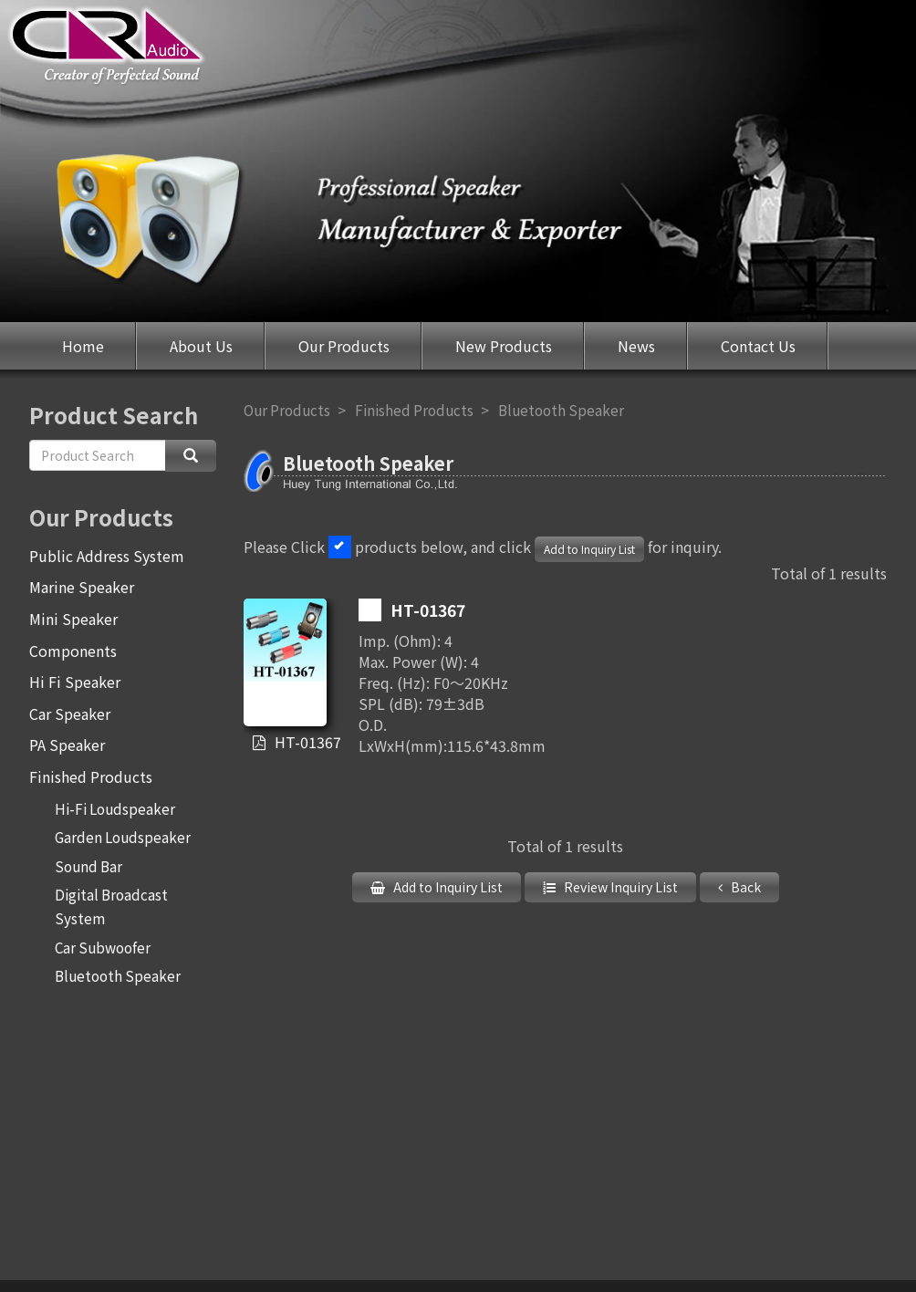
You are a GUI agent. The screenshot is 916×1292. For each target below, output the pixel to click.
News (636, 346)
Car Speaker (69, 713)
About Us (201, 346)
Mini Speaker (73, 619)
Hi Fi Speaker (74, 682)
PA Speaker (67, 744)
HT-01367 (299, 742)
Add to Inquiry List (589, 549)
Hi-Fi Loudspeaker (115, 808)
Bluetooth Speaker (118, 975)
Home (83, 346)
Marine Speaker (81, 587)
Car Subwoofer (103, 947)
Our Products (344, 346)
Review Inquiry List (619, 887)
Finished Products (90, 776)
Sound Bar (88, 866)
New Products (503, 346)
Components (73, 651)
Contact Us (758, 346)
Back (744, 887)
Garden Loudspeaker (123, 837)
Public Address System (106, 556)
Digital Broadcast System (111, 906)
